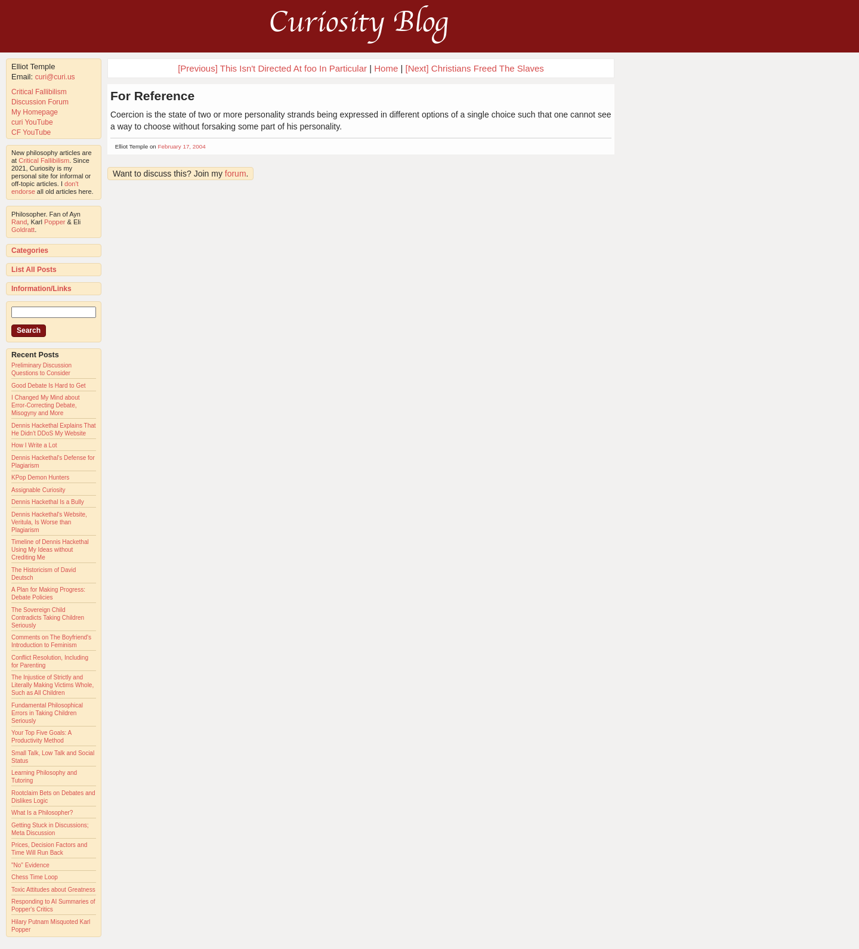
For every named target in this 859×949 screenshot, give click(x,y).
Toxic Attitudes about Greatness (53, 889)
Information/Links (41, 289)
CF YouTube (31, 132)
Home (386, 68)
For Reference (152, 96)
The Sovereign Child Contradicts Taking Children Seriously (47, 618)
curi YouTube (32, 122)
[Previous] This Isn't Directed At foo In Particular (272, 68)
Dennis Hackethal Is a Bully (47, 502)
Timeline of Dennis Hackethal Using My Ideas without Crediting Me (50, 550)
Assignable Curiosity (38, 490)
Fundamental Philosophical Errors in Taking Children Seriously (47, 713)
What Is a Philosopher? (42, 812)
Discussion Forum (40, 102)
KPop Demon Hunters (40, 477)
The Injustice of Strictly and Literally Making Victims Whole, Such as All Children (52, 685)
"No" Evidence (30, 865)
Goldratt (23, 229)
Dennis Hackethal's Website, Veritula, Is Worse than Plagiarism (49, 522)
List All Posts (34, 269)
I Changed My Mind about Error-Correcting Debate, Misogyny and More (45, 405)
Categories (29, 250)
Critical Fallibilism (39, 92)
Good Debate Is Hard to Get (48, 385)
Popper (54, 221)
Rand (19, 221)
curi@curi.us (55, 77)
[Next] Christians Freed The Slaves (475, 68)
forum (235, 173)
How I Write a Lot (34, 445)
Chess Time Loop (34, 877)
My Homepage (34, 112)
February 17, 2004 (182, 146)
